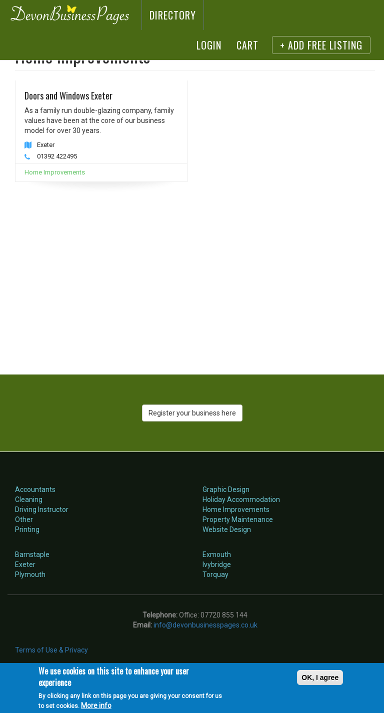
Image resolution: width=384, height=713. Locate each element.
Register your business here (192, 413)
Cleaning (28, 500)
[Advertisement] (195, 267)
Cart (247, 45)
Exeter (25, 564)
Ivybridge (216, 564)
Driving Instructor (41, 510)
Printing (27, 530)
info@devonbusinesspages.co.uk (206, 625)
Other (24, 520)
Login (209, 45)
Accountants (35, 490)
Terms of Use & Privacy (51, 650)
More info (96, 706)
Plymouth (30, 574)
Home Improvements (54, 172)
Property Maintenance (237, 520)
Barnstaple (32, 554)
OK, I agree (320, 678)
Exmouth (216, 554)
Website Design (226, 530)
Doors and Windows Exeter (68, 95)
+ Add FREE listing (321, 45)
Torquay (215, 574)
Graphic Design (226, 490)
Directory (173, 15)
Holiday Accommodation (241, 500)
